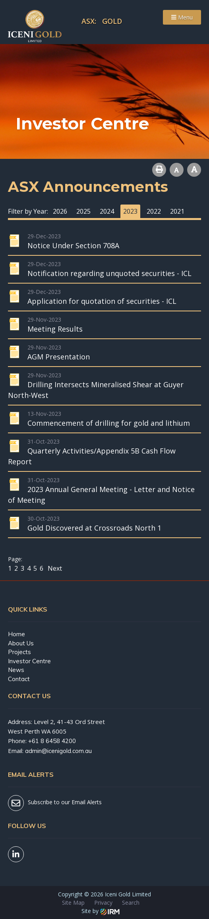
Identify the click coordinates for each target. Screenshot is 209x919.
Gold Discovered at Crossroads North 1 (94, 528)
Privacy (103, 902)
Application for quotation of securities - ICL (101, 301)
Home (16, 634)
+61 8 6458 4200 (52, 741)
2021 (177, 211)
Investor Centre (29, 661)
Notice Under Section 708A (73, 245)
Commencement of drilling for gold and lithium (108, 423)
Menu (182, 17)
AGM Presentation (58, 356)
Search (130, 902)
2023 (130, 211)
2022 (154, 211)
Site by (100, 911)
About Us (21, 643)
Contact (19, 679)
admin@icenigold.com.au (58, 751)
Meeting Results (55, 329)
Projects (19, 652)
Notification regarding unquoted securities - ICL (109, 273)
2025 (83, 211)
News (16, 670)
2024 (107, 211)
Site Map (73, 902)
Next (54, 568)
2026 (60, 211)
